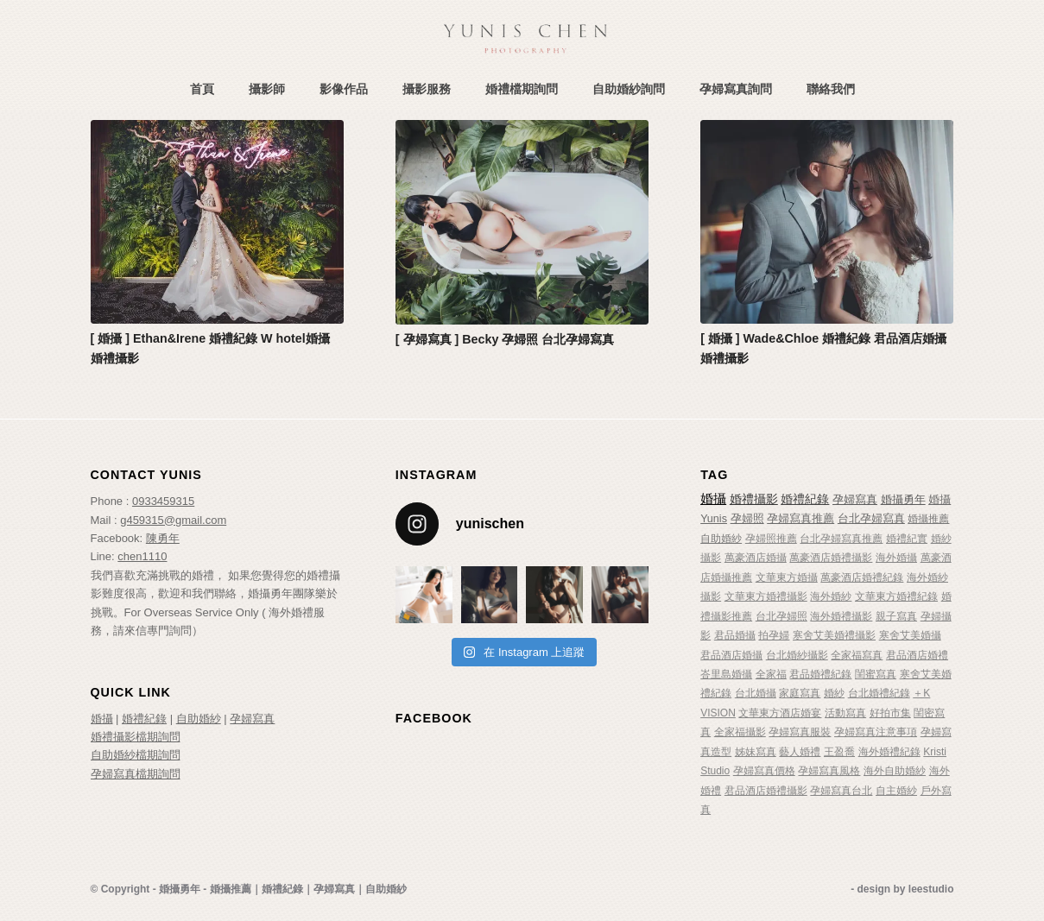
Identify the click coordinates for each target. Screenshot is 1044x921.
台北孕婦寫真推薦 (841, 539)
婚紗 (834, 693)
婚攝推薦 (928, 519)
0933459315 (163, 501)
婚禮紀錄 (144, 718)
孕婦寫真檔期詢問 (135, 773)
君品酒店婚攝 (731, 655)
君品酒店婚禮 (917, 655)
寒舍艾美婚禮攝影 (834, 635)
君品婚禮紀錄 (820, 674)
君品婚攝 (735, 635)
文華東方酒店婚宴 (779, 713)
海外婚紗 (830, 596)
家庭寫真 (799, 693)
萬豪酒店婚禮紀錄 (861, 577)
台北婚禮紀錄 (879, 693)
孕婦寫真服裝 (800, 732)
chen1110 (142, 556)
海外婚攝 (896, 558)
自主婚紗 (896, 791)
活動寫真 (845, 713)
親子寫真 (896, 616)
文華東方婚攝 (787, 577)
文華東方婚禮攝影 (765, 596)
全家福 (771, 674)
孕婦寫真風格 (829, 771)
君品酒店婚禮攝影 (765, 791)
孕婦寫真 (252, 718)
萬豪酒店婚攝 (755, 558)
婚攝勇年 (903, 499)
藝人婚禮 (799, 752)
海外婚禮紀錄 (889, 752)
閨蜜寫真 (875, 674)
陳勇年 (163, 538)
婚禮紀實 (906, 539)
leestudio (931, 889)
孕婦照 (747, 519)
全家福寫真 (857, 655)
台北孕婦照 (781, 616)
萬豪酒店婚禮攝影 (830, 558)
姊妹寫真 (755, 752)
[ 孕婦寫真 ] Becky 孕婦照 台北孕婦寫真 (505, 339)
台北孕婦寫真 (871, 519)
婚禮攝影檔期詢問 (135, 736)
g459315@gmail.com (173, 520)
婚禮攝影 (754, 499)
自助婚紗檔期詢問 (135, 754)
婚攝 (102, 718)
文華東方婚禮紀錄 (896, 596)
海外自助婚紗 (895, 771)
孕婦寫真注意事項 (875, 732)
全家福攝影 (740, 732)
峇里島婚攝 (726, 674)
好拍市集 (890, 713)
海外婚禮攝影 (841, 616)
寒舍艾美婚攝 (910, 635)
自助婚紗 (198, 718)
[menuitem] (202, 88)
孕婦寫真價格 (764, 771)
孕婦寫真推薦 (800, 519)
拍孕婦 (773, 635)
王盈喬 (839, 752)
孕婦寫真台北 (841, 791)
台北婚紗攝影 (797, 655)
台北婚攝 (755, 693)
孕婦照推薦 (771, 539)
